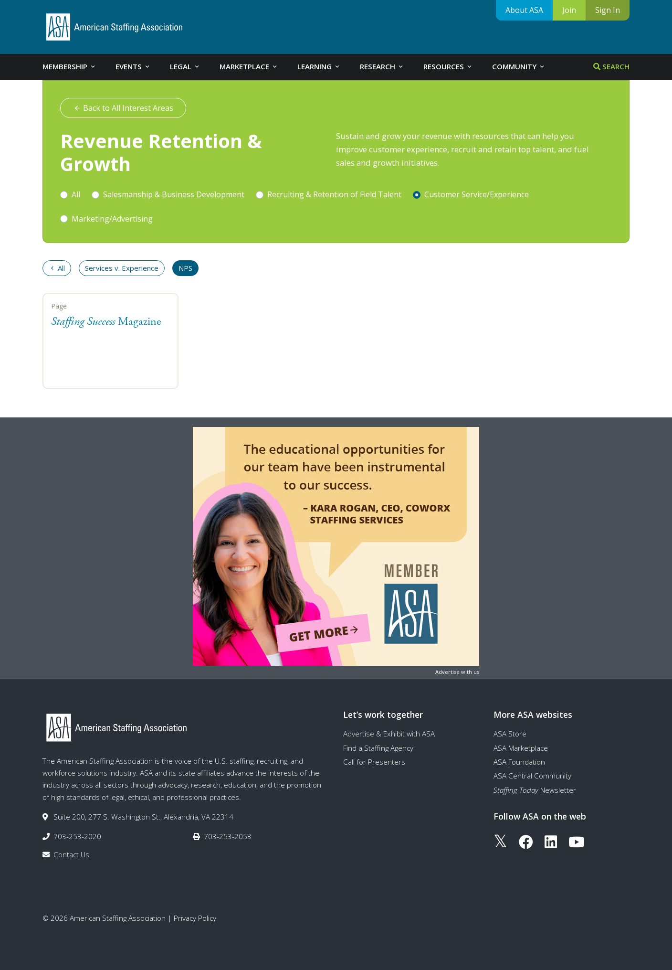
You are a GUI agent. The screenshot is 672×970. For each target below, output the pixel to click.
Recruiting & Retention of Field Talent (334, 194)
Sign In (607, 10)
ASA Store (510, 733)
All (76, 194)
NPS (185, 268)
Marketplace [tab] (249, 66)
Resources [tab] (448, 66)
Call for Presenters (374, 762)
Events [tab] (133, 66)
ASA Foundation (519, 762)
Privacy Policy (195, 918)
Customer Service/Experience (476, 194)
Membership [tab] (69, 66)
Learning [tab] (319, 66)
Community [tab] (519, 66)
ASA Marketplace (521, 748)
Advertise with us (457, 671)
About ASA (524, 10)
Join (569, 10)
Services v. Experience (121, 268)
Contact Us (71, 854)
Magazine (106, 322)
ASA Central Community (532, 775)
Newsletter (535, 790)
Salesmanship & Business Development (173, 194)
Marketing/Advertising (112, 218)
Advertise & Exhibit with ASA (389, 733)
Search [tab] (611, 66)
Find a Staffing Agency (378, 748)
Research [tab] (382, 66)
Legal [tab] (185, 66)
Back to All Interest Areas (123, 108)
